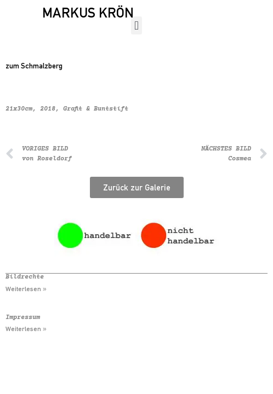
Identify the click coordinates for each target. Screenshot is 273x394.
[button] (136, 25)
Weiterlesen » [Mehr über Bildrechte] (26, 289)
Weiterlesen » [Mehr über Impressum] (26, 329)
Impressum (22, 317)
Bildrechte (24, 277)
